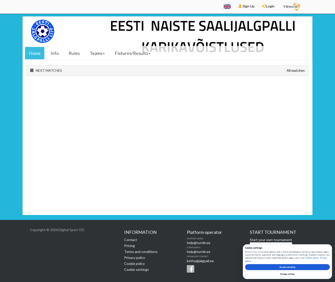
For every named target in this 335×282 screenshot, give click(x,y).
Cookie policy (134, 263)
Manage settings (287, 274)
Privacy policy (134, 257)
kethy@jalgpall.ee (200, 261)
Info (55, 53)
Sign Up (246, 6)
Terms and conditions (141, 251)
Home (35, 53)
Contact (130, 240)
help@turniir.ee (198, 243)
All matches (296, 70)
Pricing (129, 246)
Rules (74, 53)
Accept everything (287, 267)
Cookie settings (136, 269)
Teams (97, 53)
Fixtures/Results (132, 53)
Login (268, 6)
